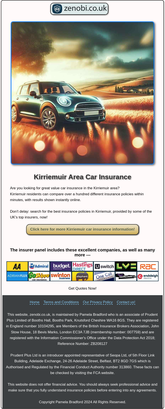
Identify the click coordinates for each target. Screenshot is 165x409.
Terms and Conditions (61, 302)
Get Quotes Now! (82, 288)
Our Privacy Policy (98, 302)
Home (34, 302)
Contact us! (126, 302)
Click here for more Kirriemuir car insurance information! (82, 229)
